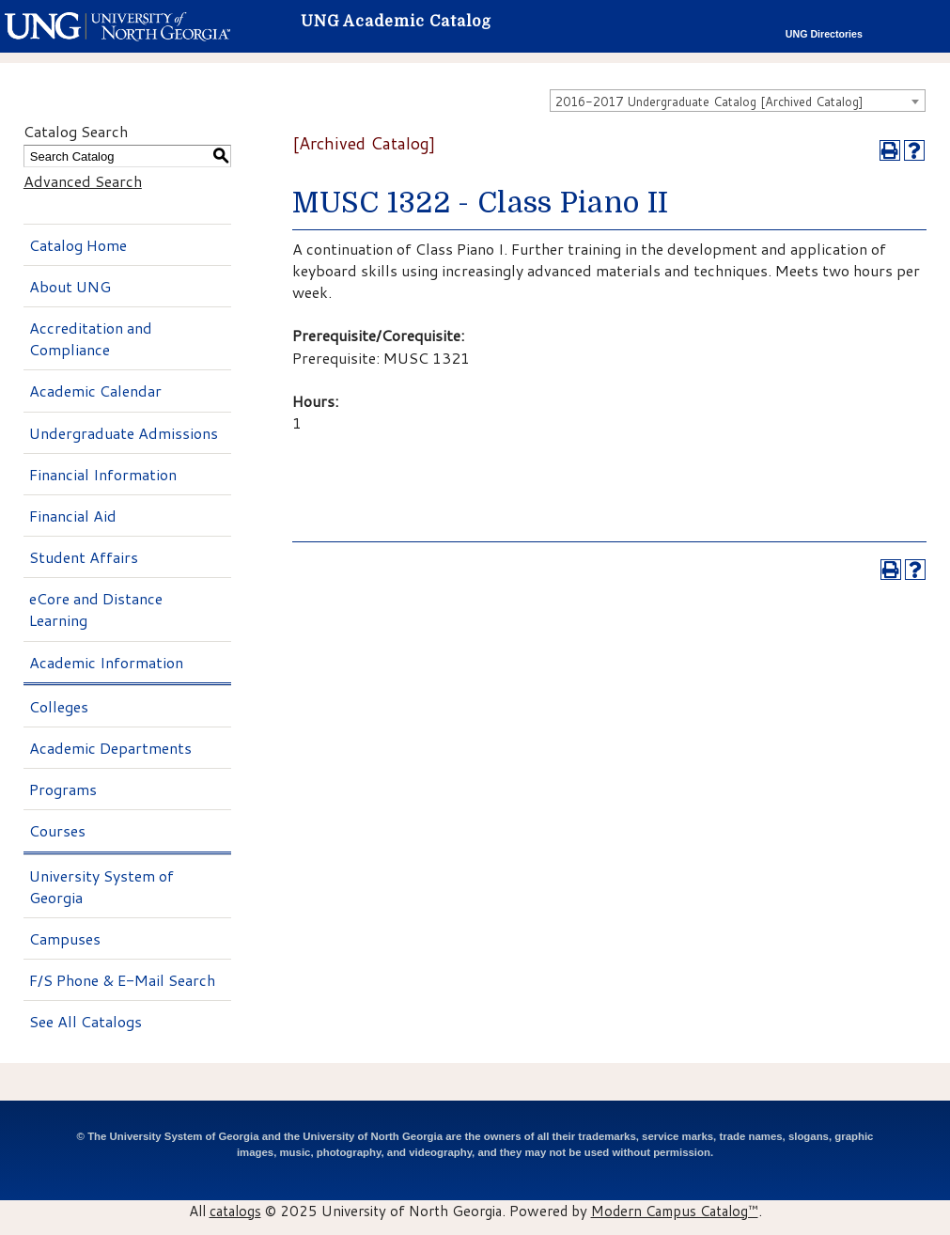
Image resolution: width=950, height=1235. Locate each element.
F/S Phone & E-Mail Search (122, 980)
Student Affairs (83, 557)
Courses (57, 830)
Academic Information (106, 662)
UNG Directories (824, 33)
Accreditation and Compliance (90, 338)
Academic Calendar (95, 390)
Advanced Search (82, 181)
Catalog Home (78, 245)
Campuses (65, 938)
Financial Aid (73, 515)
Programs (63, 789)
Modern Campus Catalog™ (674, 1210)
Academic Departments (110, 747)
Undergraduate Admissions (123, 433)
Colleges (58, 706)
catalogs (235, 1210)
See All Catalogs (85, 1021)
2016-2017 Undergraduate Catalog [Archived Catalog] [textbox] (709, 101)
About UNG (70, 286)
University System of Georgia (101, 886)
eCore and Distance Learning (96, 609)
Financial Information (103, 474)
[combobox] (738, 100)
